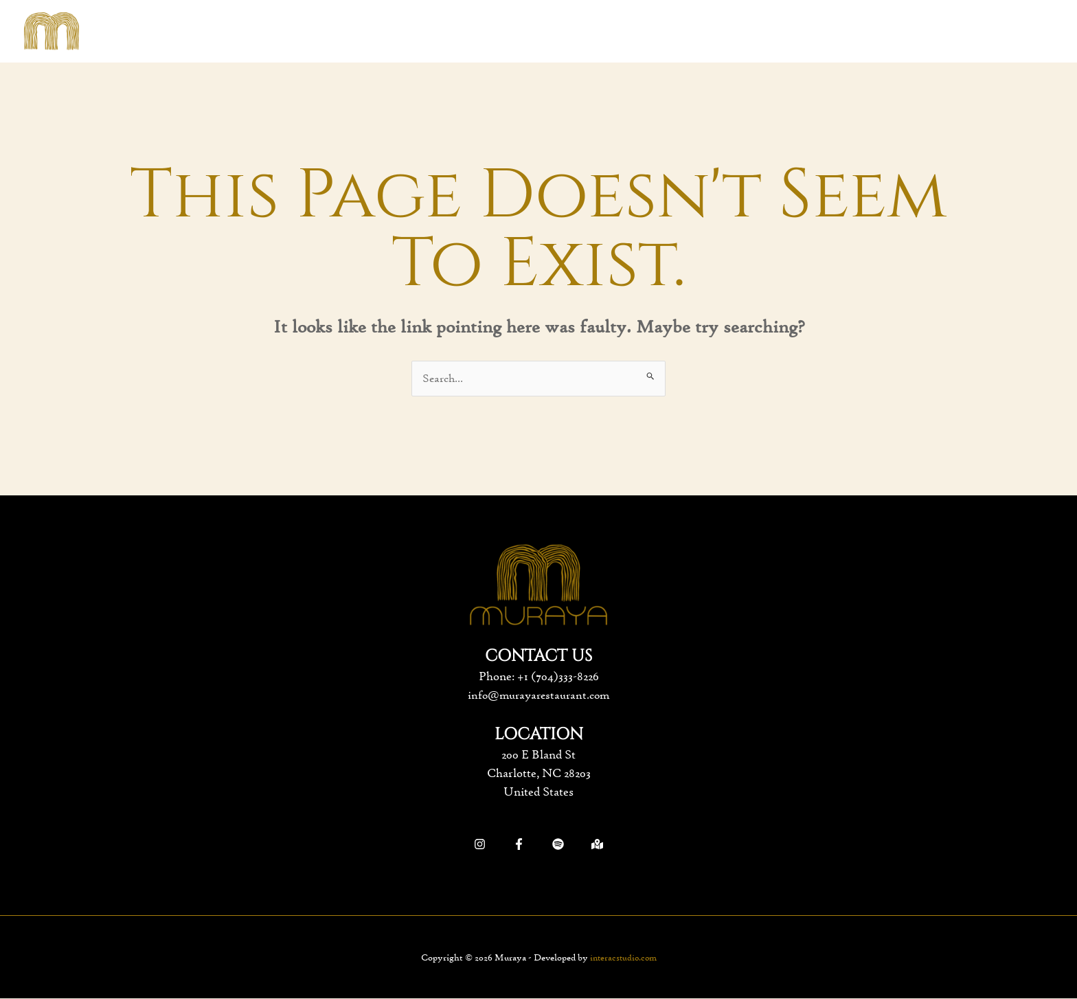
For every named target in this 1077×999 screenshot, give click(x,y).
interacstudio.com (623, 957)
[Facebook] (519, 845)
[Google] (597, 845)
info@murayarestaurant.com (539, 695)
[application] (535, 31)
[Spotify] (558, 845)
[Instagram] (480, 845)
